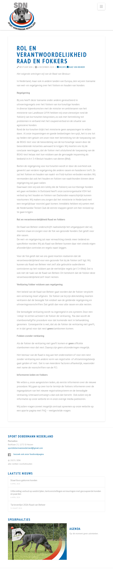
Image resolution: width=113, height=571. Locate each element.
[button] (101, 6)
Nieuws (61, 67)
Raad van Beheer (76, 67)
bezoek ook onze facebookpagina (29, 454)
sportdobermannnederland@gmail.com (25, 448)
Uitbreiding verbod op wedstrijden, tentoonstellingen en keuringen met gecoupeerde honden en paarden (55, 492)
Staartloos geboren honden (23, 480)
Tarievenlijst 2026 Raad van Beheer (27, 504)
